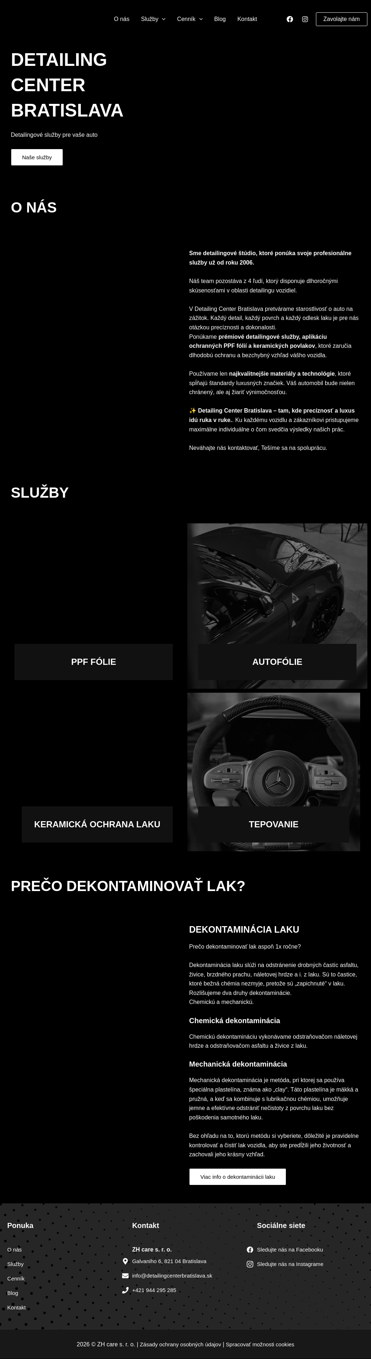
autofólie (277, 662)
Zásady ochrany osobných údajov (178, 1344)
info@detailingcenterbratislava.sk (174, 1276)
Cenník (190, 19)
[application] (162, 19)
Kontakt (247, 19)
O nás (122, 19)
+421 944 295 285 (155, 1290)
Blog (220, 19)
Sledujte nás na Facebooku (292, 1250)
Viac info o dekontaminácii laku (240, 1177)
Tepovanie (274, 824)
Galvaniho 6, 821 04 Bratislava (171, 1261)
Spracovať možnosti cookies (262, 1344)
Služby (153, 19)
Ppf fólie (93, 662)
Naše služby (38, 157)
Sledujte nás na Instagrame (292, 1264)
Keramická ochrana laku (97, 824)
